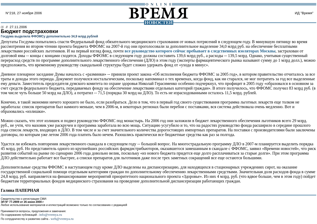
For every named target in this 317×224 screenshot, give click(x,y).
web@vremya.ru (62, 219)
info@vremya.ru (50, 215)
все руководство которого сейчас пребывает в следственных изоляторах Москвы (200, 51)
